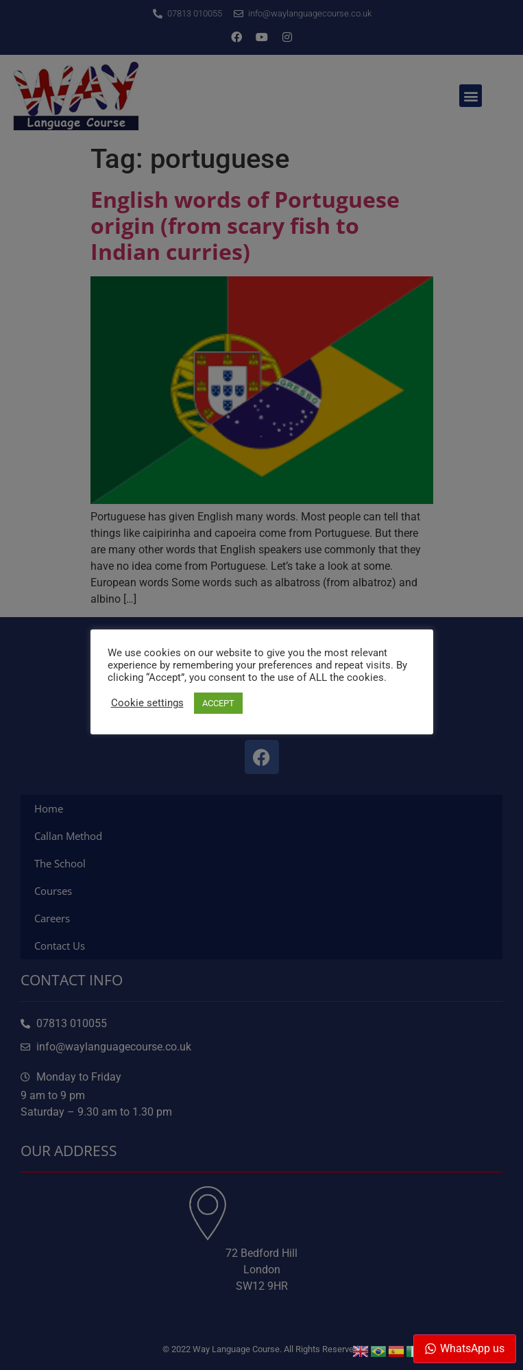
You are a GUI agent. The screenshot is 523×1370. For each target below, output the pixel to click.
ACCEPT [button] (218, 703)
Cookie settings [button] (147, 703)
